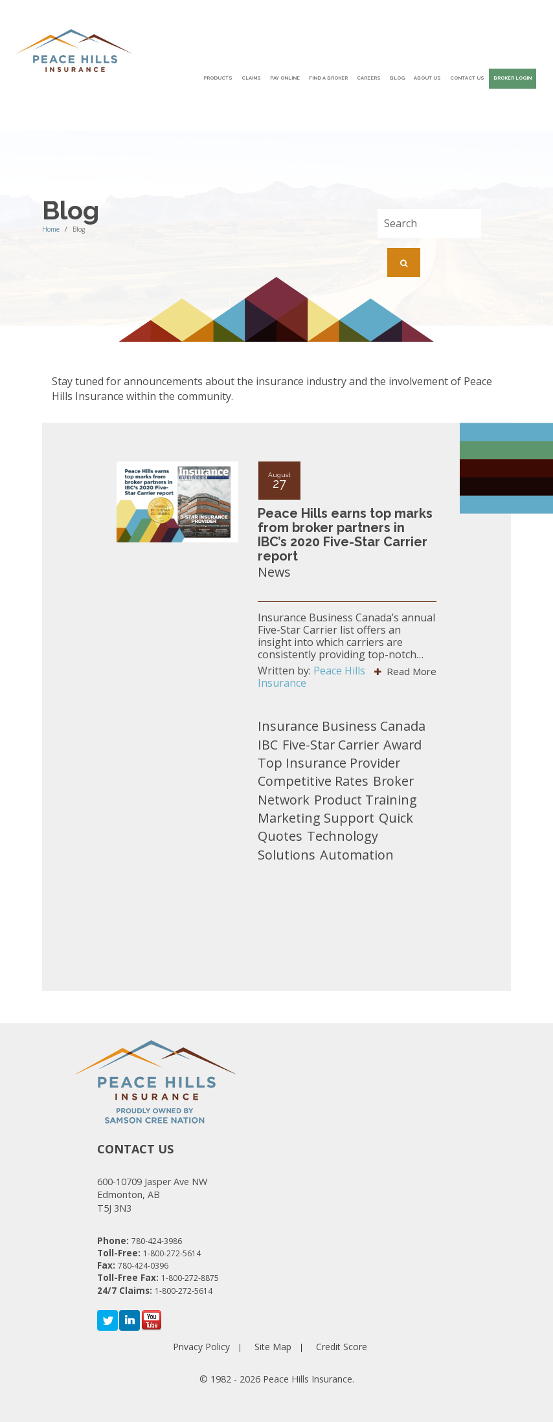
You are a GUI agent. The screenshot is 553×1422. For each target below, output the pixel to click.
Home (51, 229)
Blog (397, 78)
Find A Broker (328, 78)
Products (217, 78)
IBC (268, 744)
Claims (251, 78)
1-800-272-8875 (190, 1277)
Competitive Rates (313, 781)
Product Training (365, 799)
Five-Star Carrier (330, 744)
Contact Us (467, 78)
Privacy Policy (201, 1346)
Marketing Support (316, 818)
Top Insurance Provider (329, 763)
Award (402, 744)
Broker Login (512, 78)
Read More (405, 671)
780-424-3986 (156, 1241)
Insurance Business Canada (341, 726)
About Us (427, 78)
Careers (369, 78)
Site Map (272, 1346)
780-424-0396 (143, 1265)
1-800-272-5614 (172, 1253)
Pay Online (285, 78)
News (274, 572)
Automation (357, 854)
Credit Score (341, 1346)
